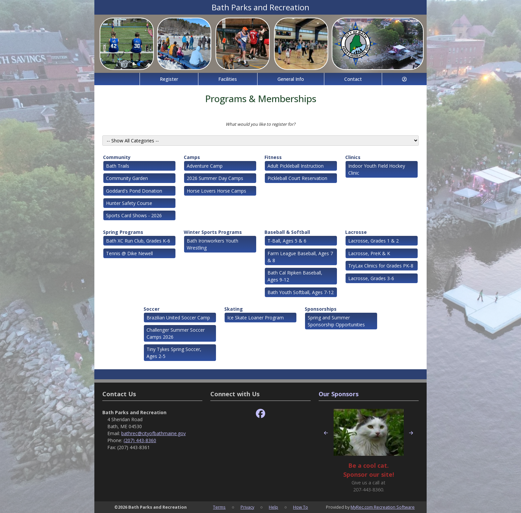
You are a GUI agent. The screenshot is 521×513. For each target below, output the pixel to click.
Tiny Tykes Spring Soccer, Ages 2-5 (174, 352)
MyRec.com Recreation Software (383, 507)
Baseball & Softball (287, 232)
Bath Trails (117, 166)
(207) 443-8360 (140, 440)
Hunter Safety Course (129, 203)
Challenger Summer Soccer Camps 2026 (176, 333)
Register (169, 79)
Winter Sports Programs (213, 232)
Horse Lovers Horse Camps (216, 191)
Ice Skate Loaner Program (255, 317)
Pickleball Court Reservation (297, 178)
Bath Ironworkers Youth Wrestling (212, 244)
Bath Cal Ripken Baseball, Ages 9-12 (294, 276)
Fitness (273, 157)
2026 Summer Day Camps (215, 178)
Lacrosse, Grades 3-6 (371, 278)
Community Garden (127, 178)
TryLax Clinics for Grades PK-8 (380, 265)
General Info (290, 79)
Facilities (227, 79)
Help (273, 507)
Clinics (353, 157)
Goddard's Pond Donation (134, 191)
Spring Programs (123, 232)
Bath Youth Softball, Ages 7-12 (300, 292)
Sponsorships (321, 309)
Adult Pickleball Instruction (295, 166)
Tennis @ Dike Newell (129, 253)
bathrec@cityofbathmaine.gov (153, 433)
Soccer (151, 309)
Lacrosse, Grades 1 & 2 (373, 241)
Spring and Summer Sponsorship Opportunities (336, 321)
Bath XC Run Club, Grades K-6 (138, 241)
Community (117, 157)
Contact (353, 79)
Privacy (247, 507)
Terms (219, 507)
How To (300, 507)
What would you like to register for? (260, 124)
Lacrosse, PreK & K (369, 253)
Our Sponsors (339, 394)
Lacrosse (356, 232)
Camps (192, 157)
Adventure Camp (205, 166)
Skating (233, 309)
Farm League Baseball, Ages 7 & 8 (300, 256)
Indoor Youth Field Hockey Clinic (376, 169)
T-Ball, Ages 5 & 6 (286, 241)
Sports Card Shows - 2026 (134, 215)
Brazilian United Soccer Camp (178, 317)
